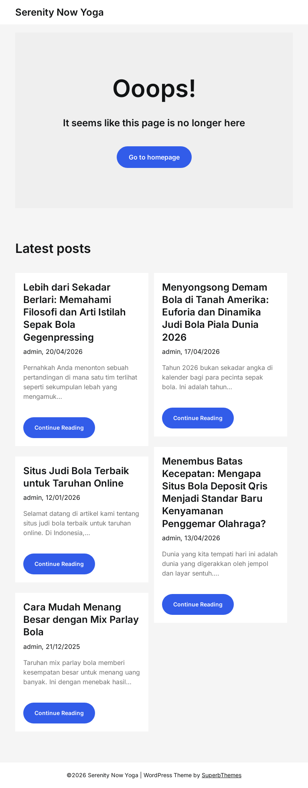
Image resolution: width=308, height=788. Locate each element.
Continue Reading (59, 427)
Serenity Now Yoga (59, 12)
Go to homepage (154, 157)
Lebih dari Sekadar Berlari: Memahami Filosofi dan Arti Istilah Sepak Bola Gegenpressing (74, 312)
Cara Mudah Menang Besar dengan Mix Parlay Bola (81, 619)
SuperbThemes (221, 775)
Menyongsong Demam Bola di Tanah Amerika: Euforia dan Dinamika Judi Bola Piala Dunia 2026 (215, 312)
